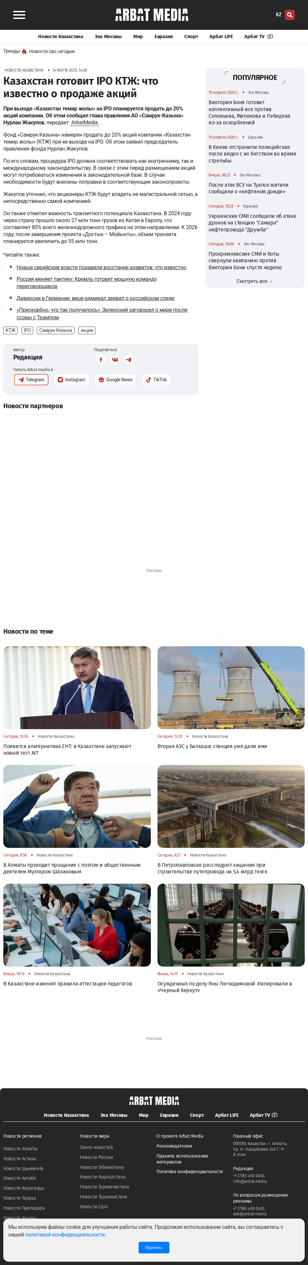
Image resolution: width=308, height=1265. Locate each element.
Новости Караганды (23, 1188)
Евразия (163, 36)
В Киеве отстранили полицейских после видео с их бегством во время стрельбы (252, 154)
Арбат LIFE (221, 36)
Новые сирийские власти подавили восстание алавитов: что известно (101, 267)
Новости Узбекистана (102, 1167)
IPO (27, 330)
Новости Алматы (20, 1149)
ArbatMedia (84, 122)
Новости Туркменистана (104, 1187)
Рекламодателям (174, 1146)
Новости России (96, 1157)
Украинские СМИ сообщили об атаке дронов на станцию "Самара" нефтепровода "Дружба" (252, 223)
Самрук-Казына (55, 330)
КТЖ (10, 330)
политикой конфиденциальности (65, 1235)
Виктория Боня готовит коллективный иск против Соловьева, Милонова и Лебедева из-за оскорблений (249, 112)
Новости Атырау (20, 1218)
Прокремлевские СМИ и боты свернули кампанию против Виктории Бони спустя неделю (245, 261)
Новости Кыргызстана (102, 1177)
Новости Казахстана (60, 36)
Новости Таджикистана (103, 1197)
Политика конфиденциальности (189, 1171)
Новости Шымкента (23, 1168)
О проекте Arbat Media (180, 1136)
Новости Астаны (19, 1159)
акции (87, 330)
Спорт (191, 36)
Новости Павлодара (24, 1208)
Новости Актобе (19, 1178)
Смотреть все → (255, 281)
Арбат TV (258, 36)
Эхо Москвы (108, 36)
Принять (153, 1247)
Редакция (27, 357)
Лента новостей (96, 1147)
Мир (138, 36)
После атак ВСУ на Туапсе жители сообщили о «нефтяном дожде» (249, 188)
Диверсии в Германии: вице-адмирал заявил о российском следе (95, 298)
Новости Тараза (19, 1198)
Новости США (94, 1207)
